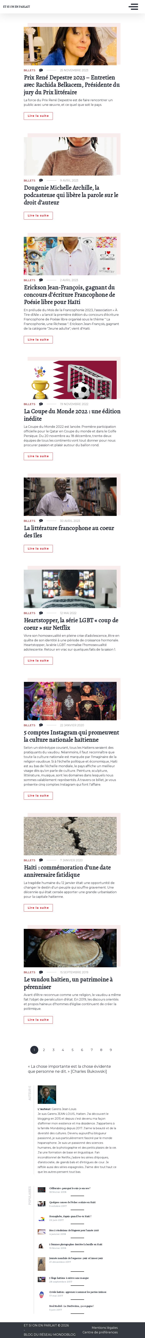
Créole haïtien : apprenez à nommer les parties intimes (77, 1292)
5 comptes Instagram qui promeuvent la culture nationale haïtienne (71, 736)
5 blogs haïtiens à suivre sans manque (68, 1278)
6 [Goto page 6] (82, 1050)
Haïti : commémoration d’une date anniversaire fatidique (67, 871)
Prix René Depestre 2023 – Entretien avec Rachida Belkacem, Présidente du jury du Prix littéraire (72, 84)
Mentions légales (105, 1328)
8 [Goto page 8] (101, 1050)
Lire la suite (38, 116)
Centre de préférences (100, 1332)
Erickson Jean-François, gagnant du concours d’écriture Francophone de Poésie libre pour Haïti (69, 294)
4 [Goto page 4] (63, 1050)
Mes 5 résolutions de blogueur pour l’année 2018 (74, 1230)
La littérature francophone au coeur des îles (69, 532)
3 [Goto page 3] (53, 1050)
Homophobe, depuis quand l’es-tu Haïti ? (70, 1216)
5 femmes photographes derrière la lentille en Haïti (75, 1244)
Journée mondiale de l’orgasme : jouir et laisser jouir (76, 1258)
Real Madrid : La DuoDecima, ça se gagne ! (71, 1306)
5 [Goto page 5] (73, 1050)
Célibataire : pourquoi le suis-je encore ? (69, 1188)
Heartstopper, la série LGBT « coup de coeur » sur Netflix (71, 624)
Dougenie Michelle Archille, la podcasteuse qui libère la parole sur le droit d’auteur (71, 195)
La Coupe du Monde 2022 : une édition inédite (72, 415)
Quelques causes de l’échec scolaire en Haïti (72, 1202)
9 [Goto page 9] (111, 1050)
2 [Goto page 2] (44, 1050)
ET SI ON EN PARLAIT (16, 6)
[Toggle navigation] (132, 7)
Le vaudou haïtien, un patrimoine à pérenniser (68, 983)
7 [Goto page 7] (92, 1050)
